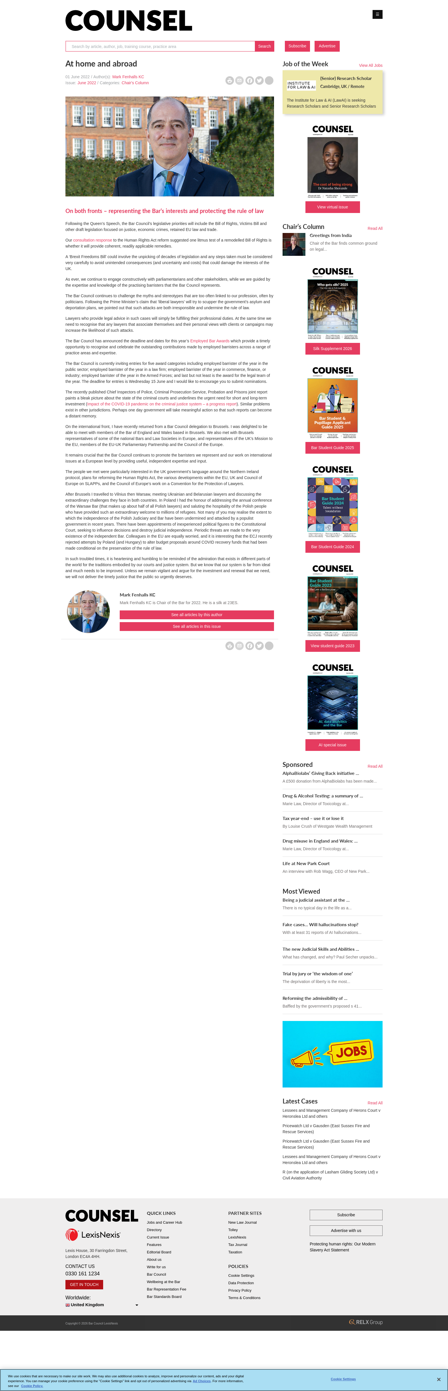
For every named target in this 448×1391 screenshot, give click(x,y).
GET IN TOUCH (84, 1284)
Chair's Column (135, 83)
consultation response (92, 240)
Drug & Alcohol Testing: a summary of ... (323, 795)
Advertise (327, 46)
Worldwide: (101, 1301)
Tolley (233, 1230)
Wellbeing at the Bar (163, 1282)
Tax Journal (237, 1245)
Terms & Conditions (244, 1298)
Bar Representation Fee (166, 1289)
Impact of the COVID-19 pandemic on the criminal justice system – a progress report (162, 404)
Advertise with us (346, 1230)
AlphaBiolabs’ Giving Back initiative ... (321, 773)
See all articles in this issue (197, 626)
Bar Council (156, 1274)
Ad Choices (202, 1382)
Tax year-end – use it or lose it (313, 818)
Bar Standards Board (164, 1296)
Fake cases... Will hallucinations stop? (320, 924)
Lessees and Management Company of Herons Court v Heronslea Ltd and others (331, 1113)
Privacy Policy (239, 1290)
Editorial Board (159, 1252)
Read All (375, 228)
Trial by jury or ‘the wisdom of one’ (318, 973)
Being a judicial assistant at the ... (316, 899)
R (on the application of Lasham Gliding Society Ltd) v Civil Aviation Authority (330, 1175)
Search (264, 46)
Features (154, 1245)
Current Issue (158, 1237)
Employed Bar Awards (210, 341)
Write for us (156, 1267)
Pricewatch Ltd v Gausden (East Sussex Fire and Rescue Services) (326, 1128)
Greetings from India (331, 235)
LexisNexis (237, 1237)
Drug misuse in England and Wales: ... (320, 840)
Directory (154, 1230)
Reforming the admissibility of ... (315, 998)
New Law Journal (242, 1222)
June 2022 (86, 83)
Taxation (235, 1252)
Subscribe (297, 46)
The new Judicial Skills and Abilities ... (321, 949)
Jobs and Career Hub (164, 1222)
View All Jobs (371, 65)
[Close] (439, 1381)
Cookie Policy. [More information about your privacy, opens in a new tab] (32, 1387)
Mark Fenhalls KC (128, 77)
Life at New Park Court (306, 863)
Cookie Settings (241, 1275)
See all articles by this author (197, 614)
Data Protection (241, 1283)
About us (154, 1259)
